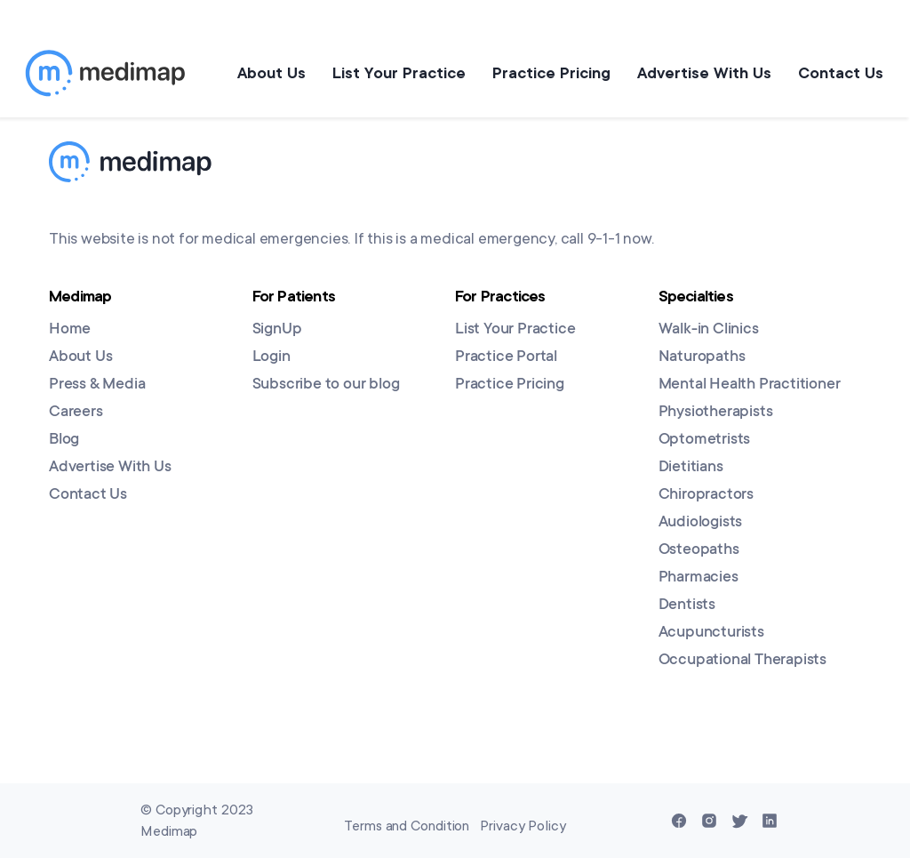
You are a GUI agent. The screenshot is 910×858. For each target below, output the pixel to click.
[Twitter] (739, 821)
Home (70, 330)
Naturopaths (702, 357)
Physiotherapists (716, 412)
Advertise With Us (704, 73)
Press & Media (97, 385)
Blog (64, 440)
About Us (271, 73)
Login (271, 357)
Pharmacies (698, 578)
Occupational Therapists (742, 661)
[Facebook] (679, 821)
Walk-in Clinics (709, 330)
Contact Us (840, 73)
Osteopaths (699, 550)
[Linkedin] (769, 821)
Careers (76, 412)
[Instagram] (709, 821)
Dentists (687, 605)
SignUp (277, 330)
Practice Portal (506, 357)
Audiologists (701, 523)
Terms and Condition (406, 826)
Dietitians (691, 468)
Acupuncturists (711, 633)
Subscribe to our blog (326, 385)
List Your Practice (399, 73)
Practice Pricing (551, 73)
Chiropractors (706, 495)
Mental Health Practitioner (750, 385)
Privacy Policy (523, 826)
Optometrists (705, 440)
